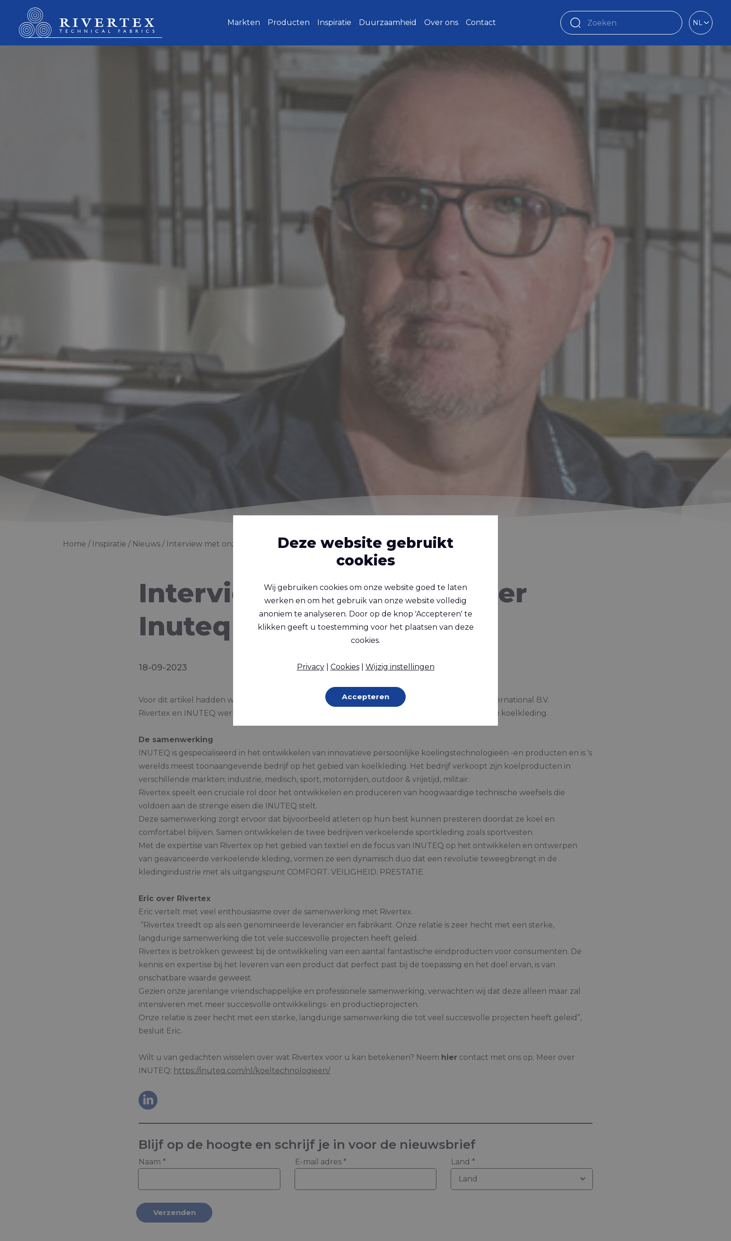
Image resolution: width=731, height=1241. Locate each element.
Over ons (441, 22)
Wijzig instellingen (400, 666)
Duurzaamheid (388, 22)
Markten (243, 22)
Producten (289, 22)
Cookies (345, 666)
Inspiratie (334, 22)
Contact (481, 22)
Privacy (310, 666)
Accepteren (366, 696)
